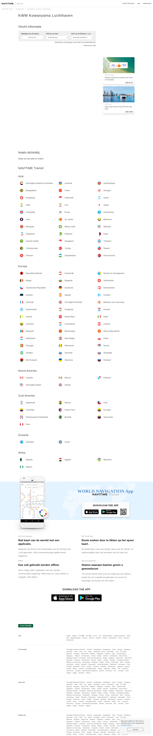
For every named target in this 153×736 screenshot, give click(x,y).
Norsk (120, 638)
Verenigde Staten (91, 668)
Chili (119, 668)
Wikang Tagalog (75, 638)
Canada (68, 668)
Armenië (89, 649)
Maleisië (92, 653)
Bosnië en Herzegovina (94, 658)
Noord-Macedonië (102, 664)
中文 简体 (88, 636)
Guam (127, 670)
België (105, 658)
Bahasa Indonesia (119, 636)
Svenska (126, 638)
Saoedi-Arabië (121, 653)
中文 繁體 (81, 636)
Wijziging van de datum (30, 34)
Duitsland (77, 660)
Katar (113, 653)
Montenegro (92, 664)
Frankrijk (112, 660)
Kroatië (101, 662)
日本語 (68, 636)
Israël (76, 651)
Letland (77, 664)
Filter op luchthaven (81, 34)
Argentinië (107, 668)
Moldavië (84, 664)
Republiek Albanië (72, 658)
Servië (83, 666)
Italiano (104, 638)
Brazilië (101, 670)
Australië (120, 670)
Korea (103, 651)
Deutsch (91, 638)
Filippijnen (100, 653)
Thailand (77, 656)
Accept (135, 729)
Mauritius (81, 673)
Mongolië (76, 653)
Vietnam (105, 656)
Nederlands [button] (147, 3)
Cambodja (97, 651)
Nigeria (88, 673)
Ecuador (77, 670)
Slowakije (103, 666)
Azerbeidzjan (97, 649)
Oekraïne (120, 666)
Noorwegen (121, 664)
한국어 (95, 636)
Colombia (125, 668)
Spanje (100, 660)
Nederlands (69, 640)
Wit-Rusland (111, 666)
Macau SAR (84, 653)
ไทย (100, 636)
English (74, 636)
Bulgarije (111, 658)
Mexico (75, 668)
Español (98, 638)
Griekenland (86, 662)
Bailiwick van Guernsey (73, 662)
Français (84, 638)
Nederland (113, 664)
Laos (117, 651)
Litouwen (127, 662)
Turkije (93, 656)
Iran (85, 651)
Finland (106, 660)
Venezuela (108, 670)
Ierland (107, 662)
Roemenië (76, 666)
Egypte (75, 673)
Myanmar (69, 653)
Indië (80, 651)
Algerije (68, 673)
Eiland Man (114, 662)
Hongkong (127, 649)
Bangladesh (106, 649)
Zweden (89, 666)
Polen (128, 664)
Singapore (69, 656)
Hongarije (95, 662)
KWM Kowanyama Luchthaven (45, 15)
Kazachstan (110, 651)
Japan (90, 651)
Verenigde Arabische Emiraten (75, 649)
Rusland (127, 666)
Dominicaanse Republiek (89, 670)
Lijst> (89, 34)
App (138, 3)
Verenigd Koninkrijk (123, 660)
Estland (93, 660)
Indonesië (69, 651)
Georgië (119, 649)
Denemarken (86, 660)
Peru (115, 670)
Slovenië (96, 666)
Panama (81, 668)
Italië (121, 662)
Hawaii (100, 668)
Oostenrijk (82, 658)
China (114, 649)
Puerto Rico (70, 670)
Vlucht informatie (128, 3)
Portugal (69, 666)
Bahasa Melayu (107, 636)
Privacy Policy (126, 725)
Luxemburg (69, 664)
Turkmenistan (85, 656)
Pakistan (107, 653)
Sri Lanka (123, 651)
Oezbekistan (114, 656)
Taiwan (99, 656)
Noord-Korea (123, 656)
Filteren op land (52, 34)
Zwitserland (119, 658)
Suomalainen (113, 638)
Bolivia (114, 668)
